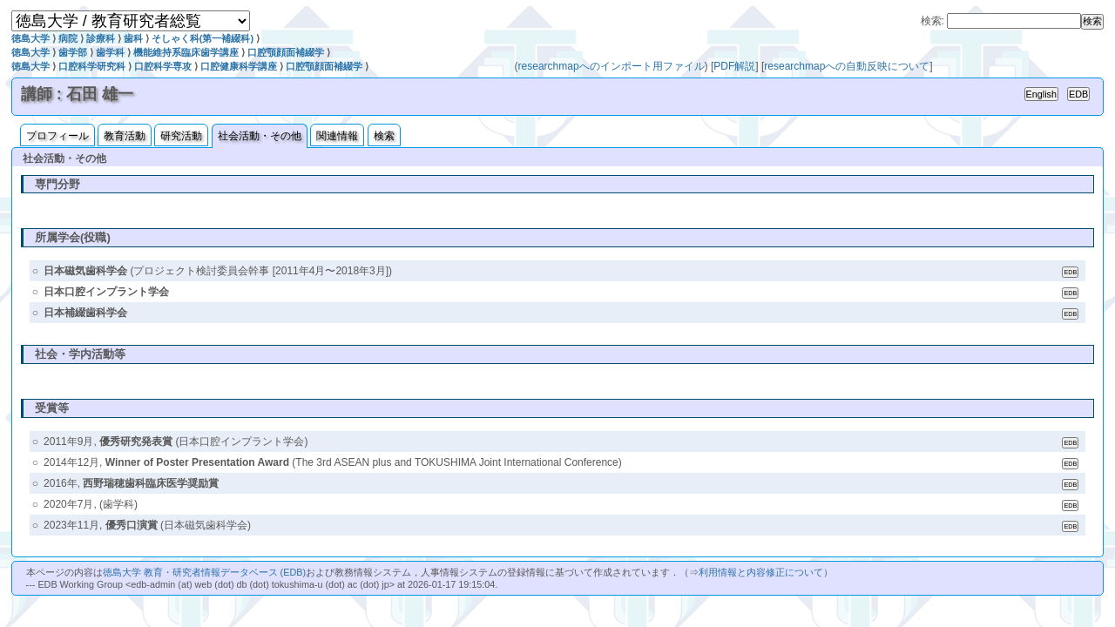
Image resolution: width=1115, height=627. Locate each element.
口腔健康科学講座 (238, 66)
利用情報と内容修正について (761, 572)
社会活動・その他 (259, 136)
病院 (68, 38)
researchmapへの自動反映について (846, 66)
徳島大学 (30, 38)
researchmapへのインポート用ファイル (611, 66)
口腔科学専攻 (163, 66)
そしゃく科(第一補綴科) (202, 38)
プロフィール (57, 136)
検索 (384, 136)
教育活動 (124, 136)
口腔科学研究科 (91, 66)
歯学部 (72, 52)
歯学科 (110, 52)
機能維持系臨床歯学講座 (186, 52)
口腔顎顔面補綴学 (285, 52)
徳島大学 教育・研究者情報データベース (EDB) (204, 572)
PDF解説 (734, 66)
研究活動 (181, 136)
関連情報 (337, 136)
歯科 (133, 38)
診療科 (100, 38)
